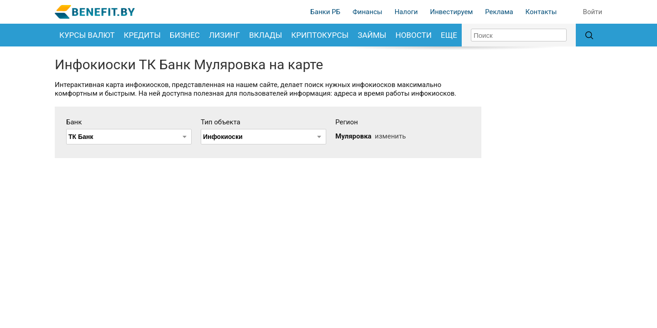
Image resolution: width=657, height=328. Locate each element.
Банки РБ (325, 12)
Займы (372, 35)
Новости (414, 35)
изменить (390, 136)
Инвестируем (451, 12)
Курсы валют (87, 35)
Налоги (406, 12)
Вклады (265, 35)
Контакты (541, 12)
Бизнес (185, 35)
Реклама (499, 12)
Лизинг (224, 35)
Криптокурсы (320, 35)
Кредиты (142, 35)
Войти (592, 12)
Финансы (367, 12)
